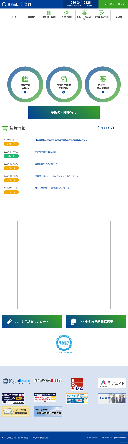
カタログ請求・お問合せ (113, 4)
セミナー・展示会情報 (84, 18)
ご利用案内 (31, 17)
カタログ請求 (67, 17)
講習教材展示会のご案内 (46, 152)
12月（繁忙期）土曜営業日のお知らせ (52, 188)
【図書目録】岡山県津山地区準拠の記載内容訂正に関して (61, 140)
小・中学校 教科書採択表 (96, 321)
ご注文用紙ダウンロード (32, 321)
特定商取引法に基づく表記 (16, 438)
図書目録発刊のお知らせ (46, 164)
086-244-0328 (80, 3)
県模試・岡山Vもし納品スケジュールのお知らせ (56, 176)
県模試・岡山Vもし (102, 17)
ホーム (17, 17)
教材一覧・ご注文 (49, 17)
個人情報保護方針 (41, 438)
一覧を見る (104, 128)
